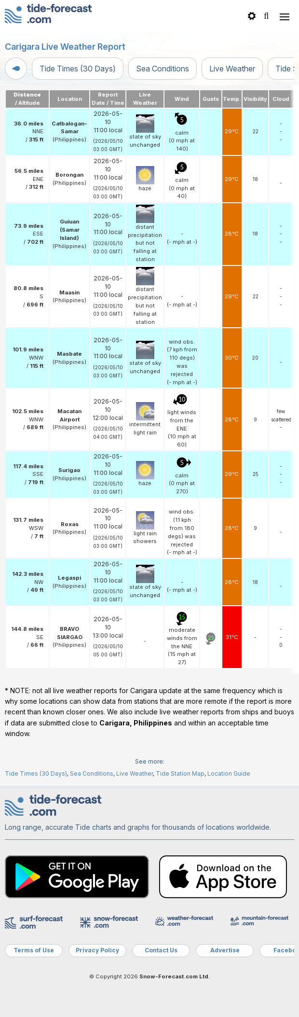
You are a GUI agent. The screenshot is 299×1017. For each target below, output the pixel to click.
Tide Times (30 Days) (78, 68)
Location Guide (228, 773)
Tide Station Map (180, 773)
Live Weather (232, 68)
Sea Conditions (162, 68)
